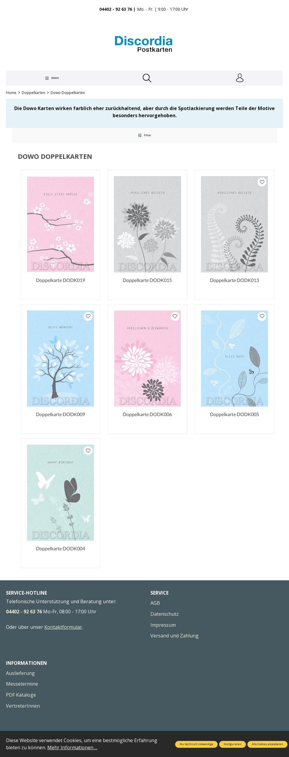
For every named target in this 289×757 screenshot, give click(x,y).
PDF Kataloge (21, 695)
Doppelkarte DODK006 (147, 414)
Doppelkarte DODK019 (60, 280)
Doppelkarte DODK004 (60, 549)
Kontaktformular (63, 627)
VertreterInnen (23, 706)
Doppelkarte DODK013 (234, 280)
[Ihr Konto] (239, 78)
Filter (144, 135)
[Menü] (52, 78)
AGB (155, 603)
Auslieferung (20, 673)
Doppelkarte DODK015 (147, 280)
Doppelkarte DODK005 (234, 414)
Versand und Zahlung (174, 636)
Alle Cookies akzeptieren (267, 744)
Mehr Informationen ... (72, 747)
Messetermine (22, 684)
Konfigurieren (232, 744)
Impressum (163, 625)
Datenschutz (164, 614)
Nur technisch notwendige (196, 744)
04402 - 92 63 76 (24, 612)
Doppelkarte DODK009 (60, 414)
